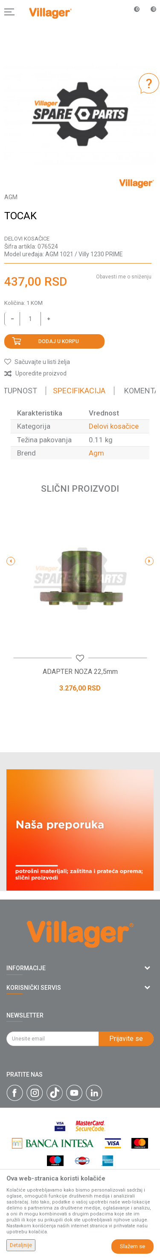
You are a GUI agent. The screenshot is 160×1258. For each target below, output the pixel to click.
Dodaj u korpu (58, 341)
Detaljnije (21, 1245)
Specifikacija (79, 390)
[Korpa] (148, 21)
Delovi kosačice (26, 238)
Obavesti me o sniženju (123, 277)
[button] (37, 362)
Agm (96, 453)
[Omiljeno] (132, 12)
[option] (80, 114)
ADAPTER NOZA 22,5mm (80, 672)
